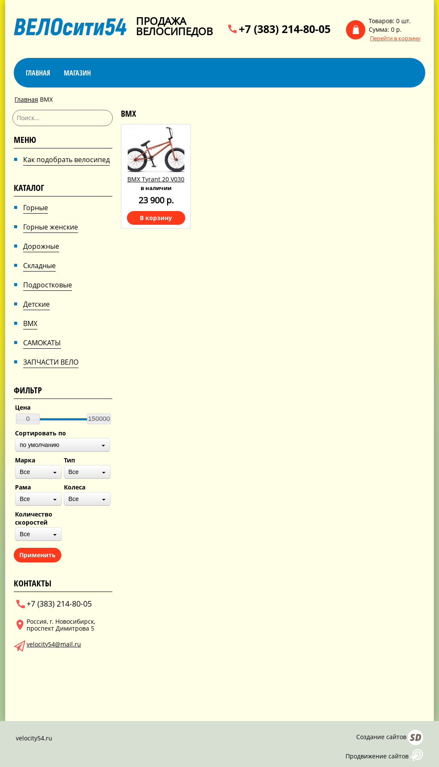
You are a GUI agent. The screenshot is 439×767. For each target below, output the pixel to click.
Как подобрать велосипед (66, 159)
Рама (23, 487)
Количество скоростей (33, 518)
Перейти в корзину (395, 38)
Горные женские (50, 227)
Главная (38, 73)
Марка (25, 460)
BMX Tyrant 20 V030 (155, 179)
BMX (30, 323)
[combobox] (62, 445)
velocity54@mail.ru (54, 644)
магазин (77, 73)
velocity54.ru (34, 738)
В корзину (156, 218)
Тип (69, 460)
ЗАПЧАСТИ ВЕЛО (50, 362)
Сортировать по (40, 433)
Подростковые (47, 285)
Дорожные (41, 246)
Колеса (74, 487)
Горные (35, 207)
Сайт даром (415, 737)
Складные (39, 265)
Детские (36, 304)
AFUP (416, 755)
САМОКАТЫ (42, 342)
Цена (22, 407)
